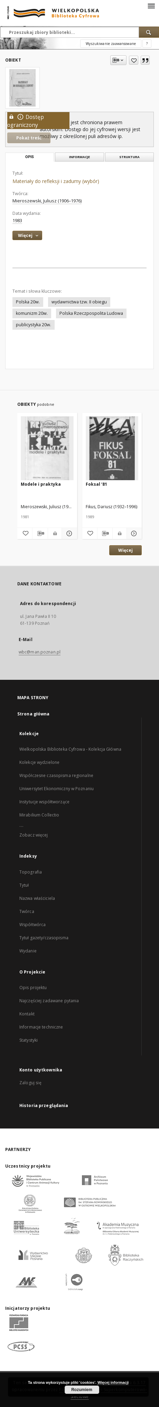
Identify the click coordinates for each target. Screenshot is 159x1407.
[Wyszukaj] (149, 32)
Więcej (125, 550)
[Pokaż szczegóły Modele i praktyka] (68, 533)
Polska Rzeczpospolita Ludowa (91, 313)
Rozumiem (81, 1389)
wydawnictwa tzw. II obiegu (79, 302)
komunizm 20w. (32, 313)
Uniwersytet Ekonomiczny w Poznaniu (56, 789)
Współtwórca (32, 925)
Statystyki (28, 1040)
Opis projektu (33, 987)
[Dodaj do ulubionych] (133, 60)
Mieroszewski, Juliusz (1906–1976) (47, 201)
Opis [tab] (29, 157)
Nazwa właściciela (37, 898)
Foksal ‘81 (96, 484)
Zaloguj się (30, 1083)
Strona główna (33, 714)
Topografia (30, 872)
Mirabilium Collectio (39, 815)
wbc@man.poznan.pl (39, 652)
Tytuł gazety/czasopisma (43, 938)
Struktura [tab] (129, 157)
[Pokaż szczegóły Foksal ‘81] (133, 533)
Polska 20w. (28, 302)
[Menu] (151, 5)
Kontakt (27, 1014)
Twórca (26, 911)
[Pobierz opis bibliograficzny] (39, 533)
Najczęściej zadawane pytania (49, 1001)
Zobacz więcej (33, 835)
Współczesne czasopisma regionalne (56, 775)
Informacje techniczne (41, 1027)
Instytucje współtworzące (44, 802)
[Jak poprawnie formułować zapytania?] (146, 43)
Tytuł (24, 885)
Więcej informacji (113, 1382)
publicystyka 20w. (33, 325)
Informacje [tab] (79, 157)
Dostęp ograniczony (25, 121)
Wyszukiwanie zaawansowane (111, 43)
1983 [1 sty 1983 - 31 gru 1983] (17, 220)
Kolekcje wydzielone (39, 762)
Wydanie (28, 951)
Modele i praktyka (41, 484)
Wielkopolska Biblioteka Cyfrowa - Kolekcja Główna (70, 749)
